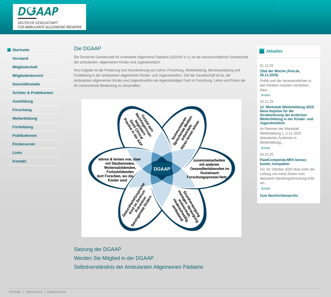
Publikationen (25, 135)
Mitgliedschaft (25, 67)
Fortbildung (23, 127)
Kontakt (19, 161)
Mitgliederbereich (28, 75)
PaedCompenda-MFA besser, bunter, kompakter (283, 162)
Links (17, 152)
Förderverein (24, 144)
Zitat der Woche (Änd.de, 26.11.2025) (280, 73)
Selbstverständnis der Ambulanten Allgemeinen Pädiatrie (138, 267)
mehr (267, 95)
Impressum (33, 292)
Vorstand (20, 58)
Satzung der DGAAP (97, 249)
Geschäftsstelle (26, 84)
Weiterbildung (25, 118)
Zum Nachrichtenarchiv (279, 196)
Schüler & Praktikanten (33, 93)
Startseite (21, 50)
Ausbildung (23, 101)
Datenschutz (56, 292)
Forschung (22, 110)
